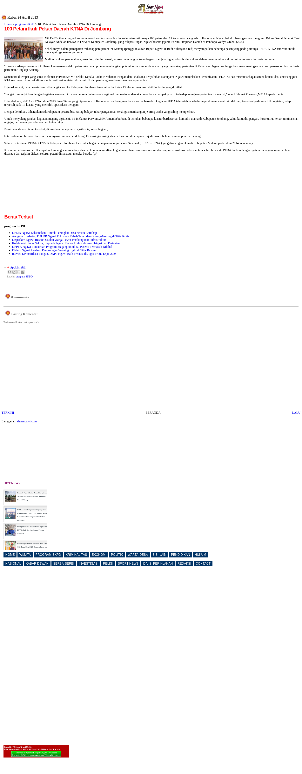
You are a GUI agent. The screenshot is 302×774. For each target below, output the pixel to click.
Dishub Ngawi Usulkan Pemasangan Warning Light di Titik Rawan (54, 250)
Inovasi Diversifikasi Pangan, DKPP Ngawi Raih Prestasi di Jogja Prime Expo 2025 (64, 253)
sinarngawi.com (27, 421)
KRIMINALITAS (76, 554)
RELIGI (108, 563)
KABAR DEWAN (37, 563)
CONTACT (203, 563)
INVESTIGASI (88, 563)
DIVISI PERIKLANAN (158, 563)
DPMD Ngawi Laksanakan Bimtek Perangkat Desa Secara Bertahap (54, 232)
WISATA (25, 554)
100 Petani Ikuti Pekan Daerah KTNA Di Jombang (57, 28)
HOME (10, 554)
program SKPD (24, 24)
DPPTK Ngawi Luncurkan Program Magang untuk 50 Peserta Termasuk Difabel (62, 246)
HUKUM (200, 554)
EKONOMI (99, 554)
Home (8, 24)
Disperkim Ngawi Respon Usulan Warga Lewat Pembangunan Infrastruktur (59, 239)
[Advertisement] (37, 186)
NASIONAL (13, 563)
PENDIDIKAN (180, 554)
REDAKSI (184, 563)
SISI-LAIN (159, 554)
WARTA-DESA (138, 554)
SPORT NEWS (128, 563)
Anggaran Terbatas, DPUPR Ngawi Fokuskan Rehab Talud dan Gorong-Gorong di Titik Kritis (70, 236)
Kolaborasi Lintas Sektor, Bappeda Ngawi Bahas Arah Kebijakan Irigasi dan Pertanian (66, 243)
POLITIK (117, 554)
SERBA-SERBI (63, 563)
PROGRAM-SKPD (48, 554)
